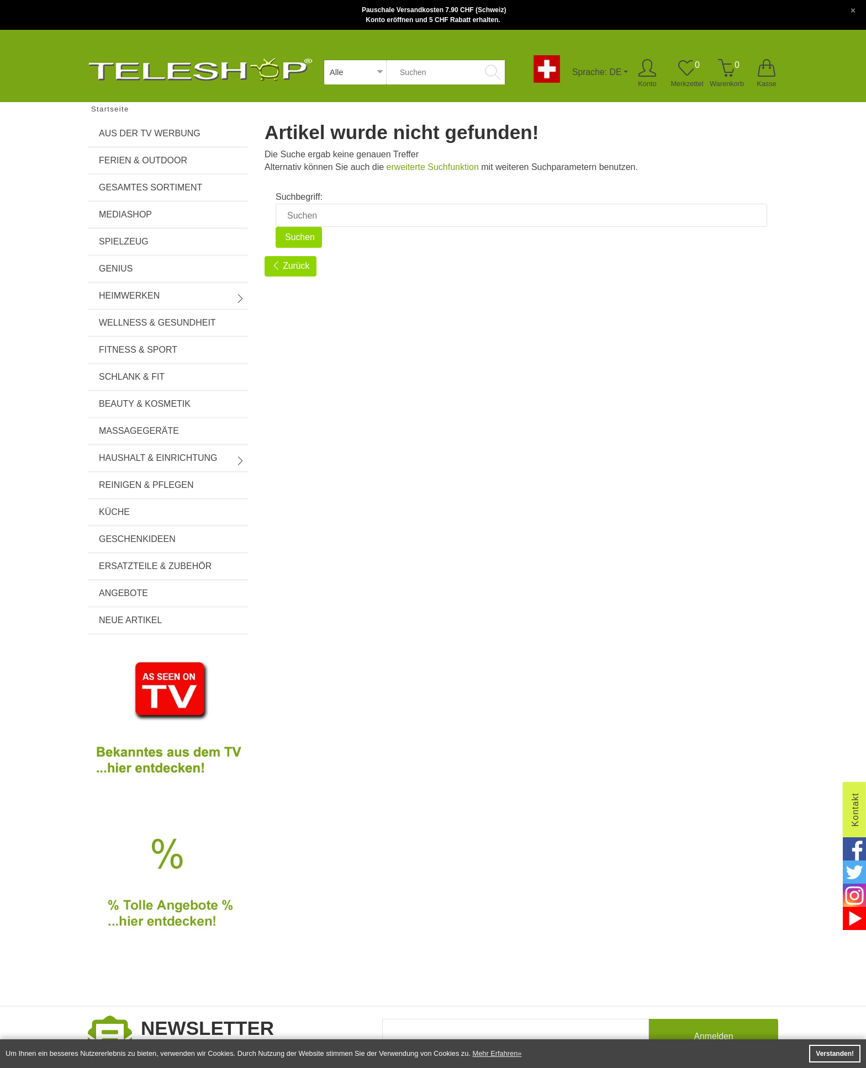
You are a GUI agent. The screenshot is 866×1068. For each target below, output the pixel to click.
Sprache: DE (597, 72)
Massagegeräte (139, 430)
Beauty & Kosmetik (145, 403)
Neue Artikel (130, 620)
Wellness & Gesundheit (157, 322)
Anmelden (713, 1037)
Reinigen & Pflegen (146, 485)
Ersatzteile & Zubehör (155, 566)
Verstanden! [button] (835, 1054)
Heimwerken (172, 297)
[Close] (853, 9)
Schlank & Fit (132, 376)
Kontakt (855, 809)
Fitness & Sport (138, 349)
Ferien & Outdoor (143, 160)
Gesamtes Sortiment (150, 187)
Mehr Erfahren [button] (495, 1053)
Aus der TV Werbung (149, 133)
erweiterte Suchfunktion (433, 167)
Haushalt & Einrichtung (172, 459)
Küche (114, 512)
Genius (116, 268)
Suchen (299, 237)
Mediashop (125, 214)
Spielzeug (124, 241)
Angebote (123, 593)
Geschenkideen (137, 539)
